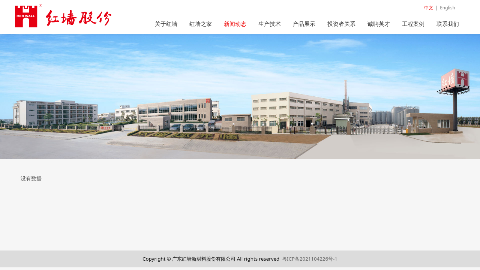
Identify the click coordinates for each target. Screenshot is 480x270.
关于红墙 (166, 23)
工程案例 (413, 23)
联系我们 (447, 23)
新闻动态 (235, 23)
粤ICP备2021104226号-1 (310, 258)
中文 (428, 7)
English (447, 7)
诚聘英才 (379, 23)
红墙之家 (200, 23)
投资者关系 (341, 23)
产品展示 (304, 23)
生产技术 (269, 23)
